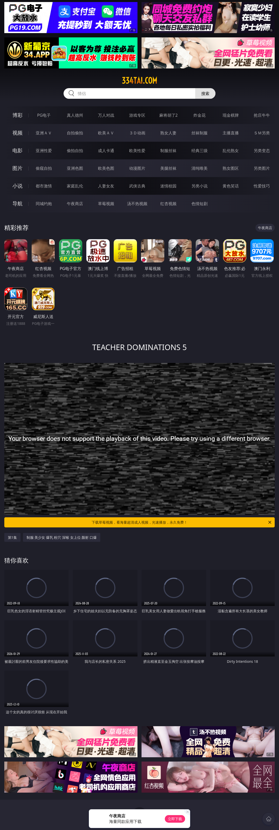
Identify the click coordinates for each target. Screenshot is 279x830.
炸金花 (199, 115)
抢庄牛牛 (262, 115)
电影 (17, 150)
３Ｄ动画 (137, 133)
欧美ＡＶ (106, 133)
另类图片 (262, 168)
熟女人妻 (168, 133)
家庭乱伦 (75, 186)
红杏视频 (168, 203)
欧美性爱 (137, 150)
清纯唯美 (199, 168)
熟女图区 (231, 168)
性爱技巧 (262, 186)
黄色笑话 (231, 186)
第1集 (12, 537)
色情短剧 (199, 203)
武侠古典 (137, 186)
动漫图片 (137, 168)
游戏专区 (137, 115)
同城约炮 (44, 203)
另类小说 (199, 186)
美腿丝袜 (168, 168)
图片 (17, 168)
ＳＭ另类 (262, 133)
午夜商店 (75, 203)
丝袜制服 (199, 133)
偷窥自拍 (44, 168)
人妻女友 (106, 186)
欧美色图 (106, 168)
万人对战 (106, 115)
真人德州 (75, 115)
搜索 (205, 93)
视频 (17, 132)
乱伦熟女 (231, 150)
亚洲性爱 (44, 150)
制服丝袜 (168, 150)
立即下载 (175, 818)
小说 (17, 185)
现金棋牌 (231, 115)
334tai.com (139, 81)
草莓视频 (106, 203)
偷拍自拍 (75, 150)
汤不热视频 (137, 203)
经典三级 (199, 150)
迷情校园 (168, 186)
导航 (17, 203)
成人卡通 (106, 150)
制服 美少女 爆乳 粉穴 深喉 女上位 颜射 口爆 (62, 537)
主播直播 (231, 133)
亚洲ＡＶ (44, 133)
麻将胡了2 (168, 115)
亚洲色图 (75, 168)
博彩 (17, 115)
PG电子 (44, 115)
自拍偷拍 (75, 133)
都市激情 (44, 186)
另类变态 (262, 150)
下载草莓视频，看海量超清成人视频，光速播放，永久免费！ (182, 522)
